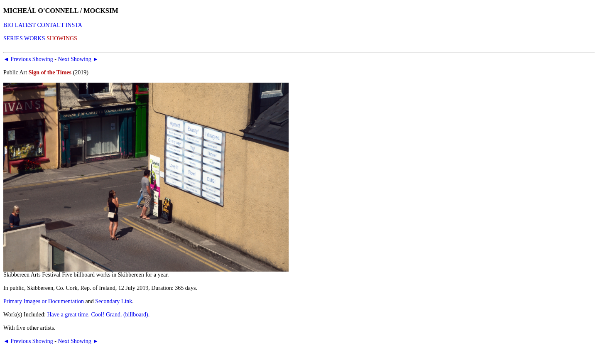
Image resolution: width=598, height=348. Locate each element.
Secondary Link (113, 301)
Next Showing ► (78, 59)
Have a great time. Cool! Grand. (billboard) (97, 314)
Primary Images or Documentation (43, 301)
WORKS (34, 38)
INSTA (74, 25)
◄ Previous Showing (28, 59)
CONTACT (50, 25)
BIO (8, 25)
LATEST (25, 25)
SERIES (13, 38)
